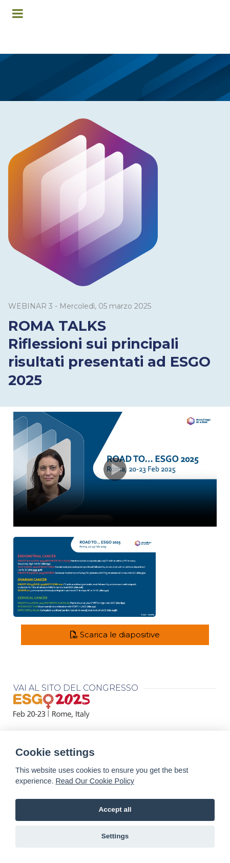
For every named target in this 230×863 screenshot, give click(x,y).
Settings (115, 836)
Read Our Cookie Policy (94, 781)
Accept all (114, 809)
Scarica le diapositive (115, 634)
